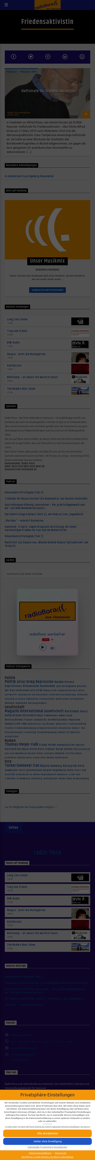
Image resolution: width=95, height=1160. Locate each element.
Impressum (60, 1153)
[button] (47, 1141)
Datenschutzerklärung (40, 1153)
